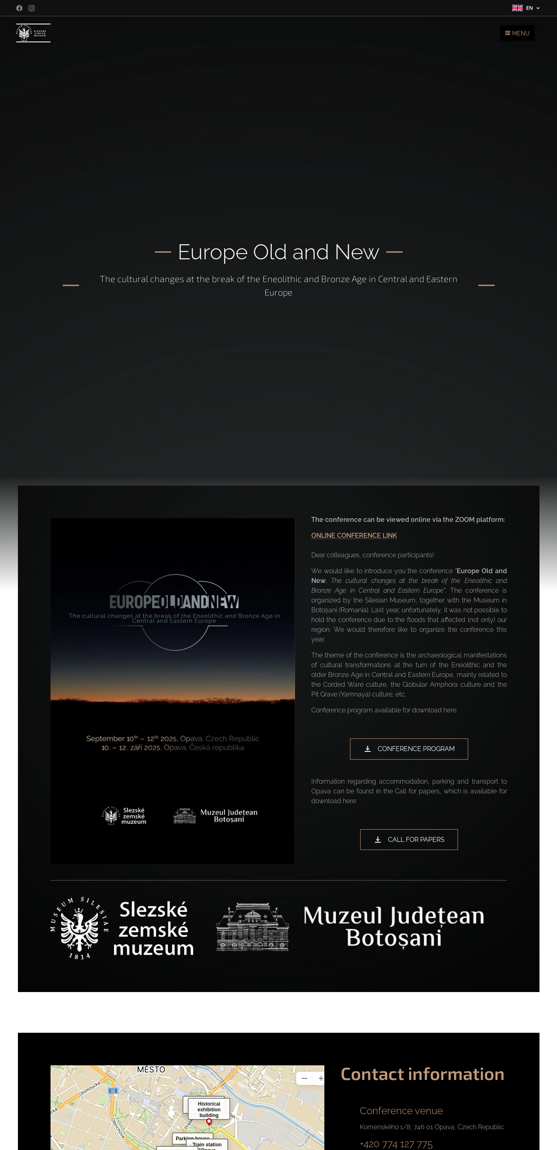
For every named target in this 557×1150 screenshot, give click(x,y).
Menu (517, 33)
